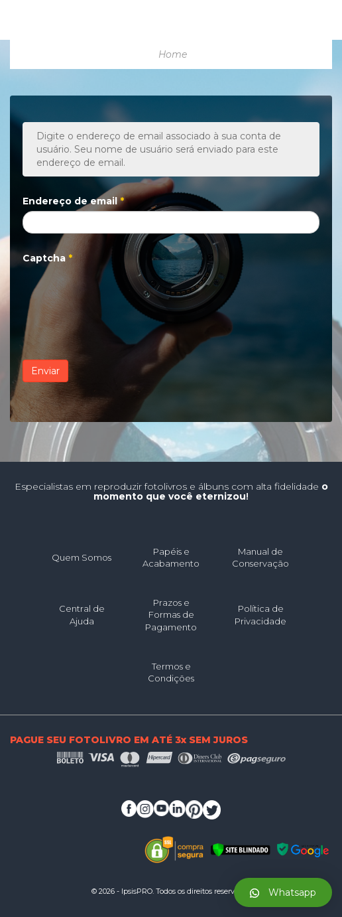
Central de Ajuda (82, 614)
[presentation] (123, 294)
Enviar (45, 371)
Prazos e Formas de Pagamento (171, 614)
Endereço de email (73, 201)
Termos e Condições (171, 672)
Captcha (47, 258)
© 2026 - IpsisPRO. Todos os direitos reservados (171, 891)
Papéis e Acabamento (171, 557)
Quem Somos (81, 557)
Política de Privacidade (260, 614)
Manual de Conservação (260, 557)
